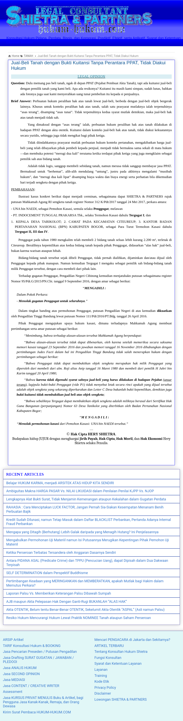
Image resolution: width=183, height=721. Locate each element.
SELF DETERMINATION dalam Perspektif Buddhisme (47, 573)
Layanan (100, 669)
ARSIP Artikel (13, 640)
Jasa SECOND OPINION (21, 674)
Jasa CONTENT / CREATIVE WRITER (31, 686)
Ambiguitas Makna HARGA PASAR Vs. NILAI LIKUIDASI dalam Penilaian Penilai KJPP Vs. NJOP (80, 491)
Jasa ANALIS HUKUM (20, 668)
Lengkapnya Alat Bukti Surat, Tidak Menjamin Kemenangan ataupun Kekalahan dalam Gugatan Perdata (86, 499)
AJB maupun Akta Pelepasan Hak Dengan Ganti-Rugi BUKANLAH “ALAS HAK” (66, 601)
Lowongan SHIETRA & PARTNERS (120, 699)
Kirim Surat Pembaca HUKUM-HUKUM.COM (37, 712)
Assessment (12, 692)
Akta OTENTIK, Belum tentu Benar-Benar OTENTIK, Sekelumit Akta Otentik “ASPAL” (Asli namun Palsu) (85, 609)
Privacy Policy (105, 687)
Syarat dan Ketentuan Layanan (118, 663)
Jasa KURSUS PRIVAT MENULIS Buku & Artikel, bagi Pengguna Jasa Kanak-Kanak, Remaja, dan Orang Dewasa (43, 702)
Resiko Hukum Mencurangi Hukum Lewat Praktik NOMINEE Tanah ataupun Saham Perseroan (78, 618)
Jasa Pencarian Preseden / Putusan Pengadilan (40, 651)
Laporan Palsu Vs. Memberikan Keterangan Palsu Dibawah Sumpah (58, 593)
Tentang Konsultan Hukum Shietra (121, 651)
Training (100, 676)
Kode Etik (101, 681)
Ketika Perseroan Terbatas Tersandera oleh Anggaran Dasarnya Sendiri (61, 552)
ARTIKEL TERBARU (109, 646)
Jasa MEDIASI (14, 680)
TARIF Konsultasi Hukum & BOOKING (32, 646)
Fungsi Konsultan (107, 658)
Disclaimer (102, 693)
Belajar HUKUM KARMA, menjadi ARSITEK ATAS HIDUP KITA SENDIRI (60, 483)
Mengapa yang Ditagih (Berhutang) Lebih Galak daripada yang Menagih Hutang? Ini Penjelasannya (82, 532)
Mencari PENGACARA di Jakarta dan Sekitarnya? (132, 640)
